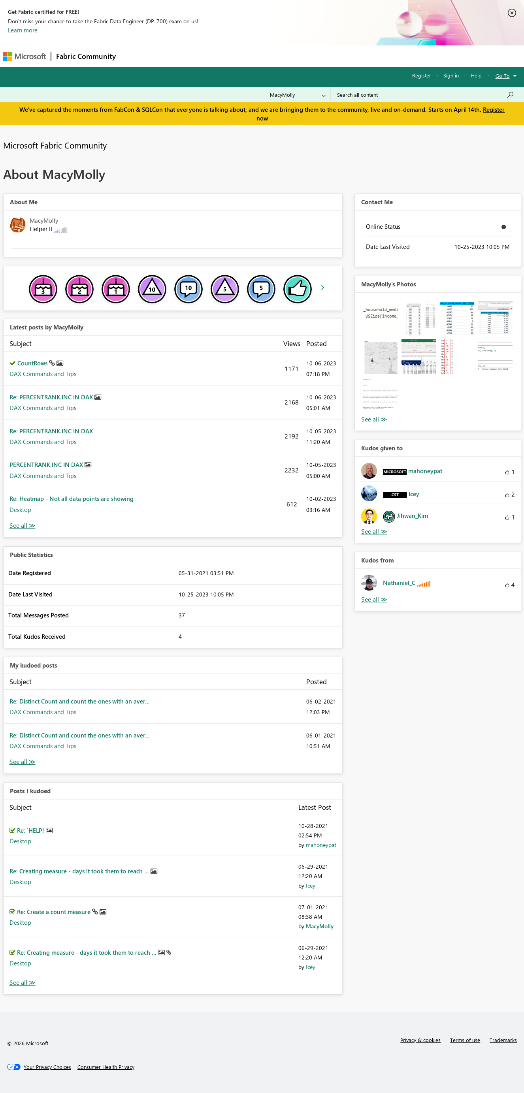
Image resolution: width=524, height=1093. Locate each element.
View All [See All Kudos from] (374, 599)
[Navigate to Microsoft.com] (24, 56)
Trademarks (503, 1040)
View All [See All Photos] (374, 419)
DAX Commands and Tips (42, 374)
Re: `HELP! (31, 830)
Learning (302, 56)
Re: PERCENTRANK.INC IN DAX (51, 397)
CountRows (33, 363)
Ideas (201, 56)
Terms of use (465, 1040)
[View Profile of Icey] (310, 885)
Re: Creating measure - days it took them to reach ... (80, 871)
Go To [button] (503, 75)
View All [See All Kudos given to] (374, 531)
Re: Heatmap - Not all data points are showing (71, 498)
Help (476, 75)
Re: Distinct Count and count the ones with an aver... (79, 701)
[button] (380, 318)
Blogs (271, 56)
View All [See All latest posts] (22, 525)
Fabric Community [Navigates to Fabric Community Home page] (86, 56)
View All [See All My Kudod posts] (22, 761)
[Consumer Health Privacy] (105, 1067)
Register (421, 75)
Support (335, 56)
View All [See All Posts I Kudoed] (22, 982)
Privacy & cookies (420, 1040)
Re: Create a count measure (54, 912)
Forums (133, 56)
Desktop (20, 510)
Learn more (23, 30)
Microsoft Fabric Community (55, 144)
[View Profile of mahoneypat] (321, 844)
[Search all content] (425, 94)
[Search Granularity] (297, 94)
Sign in (451, 75)
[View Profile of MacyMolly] (320, 926)
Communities (236, 56)
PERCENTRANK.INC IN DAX (47, 464)
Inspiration (168, 56)
